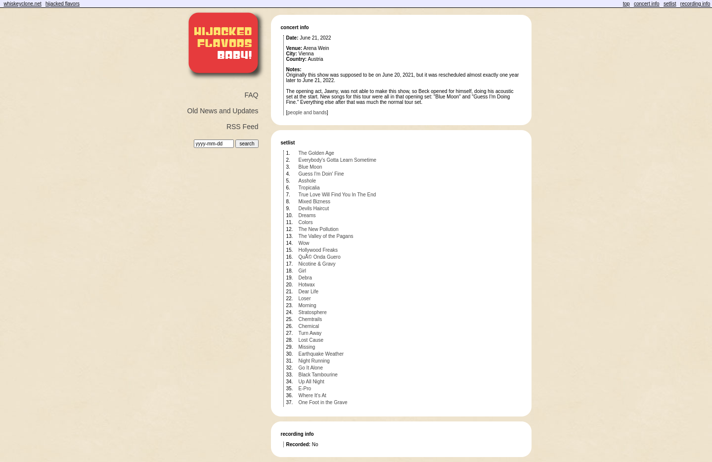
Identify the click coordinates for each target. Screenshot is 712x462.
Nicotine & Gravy (317, 264)
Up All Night (311, 381)
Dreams (307, 215)
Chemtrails (310, 319)
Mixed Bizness (314, 201)
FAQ (251, 95)
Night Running (314, 361)
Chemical (309, 326)
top (626, 3)
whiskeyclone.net (23, 3)
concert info (647, 3)
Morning (307, 305)
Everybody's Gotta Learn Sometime (338, 160)
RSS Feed (242, 127)
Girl (303, 271)
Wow (304, 243)
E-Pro (305, 388)
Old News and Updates (223, 111)
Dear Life (309, 291)
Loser (305, 298)
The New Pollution (319, 229)
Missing (307, 347)
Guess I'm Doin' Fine (321, 174)
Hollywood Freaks (318, 250)
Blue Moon (310, 167)
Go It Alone (311, 367)
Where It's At (312, 395)
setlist (670, 3)
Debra (305, 277)
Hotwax (307, 284)
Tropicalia (309, 187)
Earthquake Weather (321, 354)
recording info (695, 3)
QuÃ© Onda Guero (320, 257)
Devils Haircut (314, 208)
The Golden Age (316, 153)
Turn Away (310, 333)
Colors (306, 222)
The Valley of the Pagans (326, 236)
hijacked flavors (62, 3)
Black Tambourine (318, 374)
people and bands (307, 112)
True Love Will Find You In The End (337, 194)
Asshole (307, 181)
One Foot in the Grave (323, 402)
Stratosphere (313, 312)
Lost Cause (311, 340)
